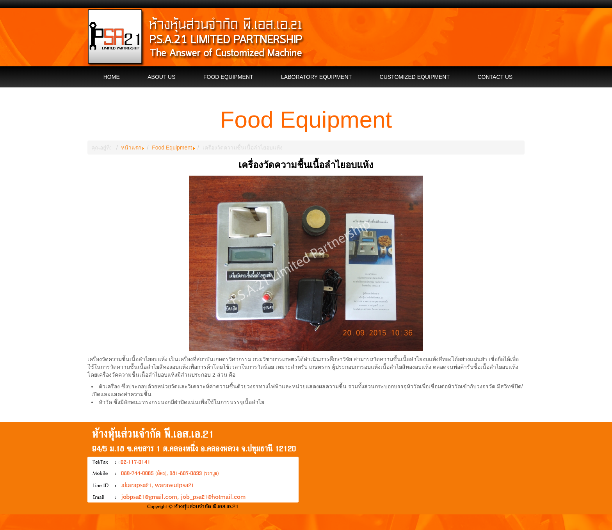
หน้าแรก (131, 147)
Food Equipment (172, 147)
